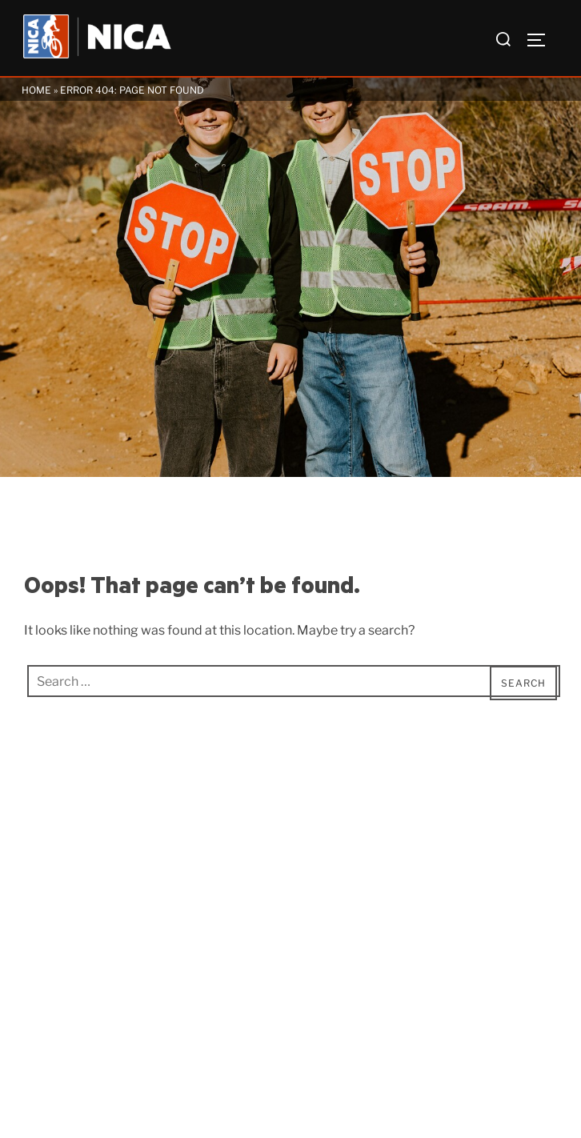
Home (36, 90)
